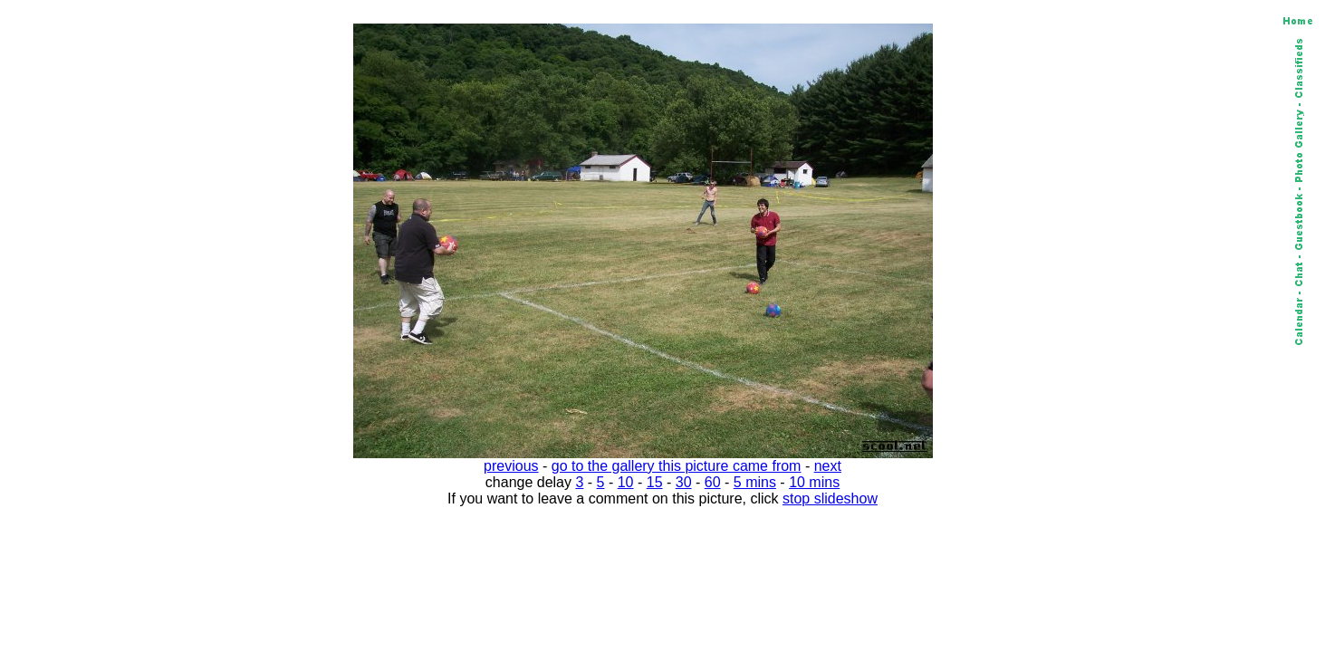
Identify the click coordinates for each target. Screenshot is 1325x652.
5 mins (755, 482)
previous (511, 466)
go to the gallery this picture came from (677, 466)
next (827, 466)
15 (655, 482)
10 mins (814, 482)
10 (626, 482)
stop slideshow (830, 498)
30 (684, 482)
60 (713, 482)
